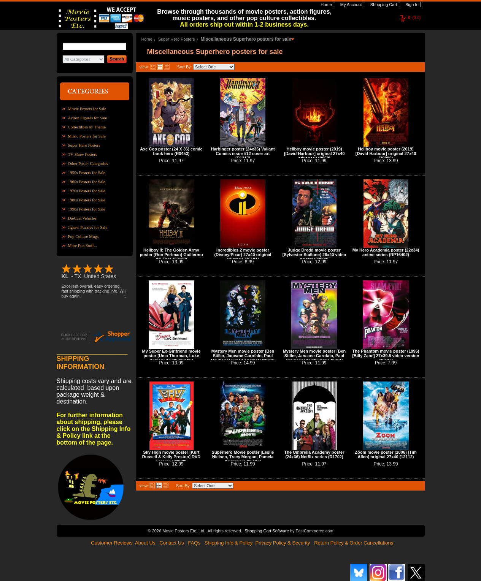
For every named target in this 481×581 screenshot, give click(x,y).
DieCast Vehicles (82, 218)
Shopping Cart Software (266, 531)
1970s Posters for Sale (86, 190)
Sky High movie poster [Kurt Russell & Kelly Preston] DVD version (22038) (171, 457)
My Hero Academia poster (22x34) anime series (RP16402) (385, 252)
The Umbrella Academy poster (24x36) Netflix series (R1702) (314, 454)
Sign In (411, 4)
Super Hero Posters (84, 145)
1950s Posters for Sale (86, 172)
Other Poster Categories (88, 163)
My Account (350, 4)
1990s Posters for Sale (86, 209)
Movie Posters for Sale (87, 108)
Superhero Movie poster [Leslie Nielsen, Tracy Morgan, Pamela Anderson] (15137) (243, 457)
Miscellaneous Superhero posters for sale (246, 39)
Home (325, 4)
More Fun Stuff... (82, 245)
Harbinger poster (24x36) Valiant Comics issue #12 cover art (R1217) (243, 153)
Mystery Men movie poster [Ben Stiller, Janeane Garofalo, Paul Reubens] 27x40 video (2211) (314, 356)
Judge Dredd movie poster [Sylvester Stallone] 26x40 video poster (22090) (314, 254)
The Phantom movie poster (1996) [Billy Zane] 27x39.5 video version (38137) (385, 356)
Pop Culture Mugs (83, 236)
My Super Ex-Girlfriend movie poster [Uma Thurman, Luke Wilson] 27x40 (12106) (171, 356)
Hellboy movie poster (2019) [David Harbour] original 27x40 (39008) (386, 153)
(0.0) (414, 17)
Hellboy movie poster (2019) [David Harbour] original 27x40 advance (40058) (314, 153)
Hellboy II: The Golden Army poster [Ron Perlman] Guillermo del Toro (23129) (171, 254)
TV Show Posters (82, 154)
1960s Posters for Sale (86, 181)
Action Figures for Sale (87, 118)
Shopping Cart (383, 4)
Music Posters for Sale (87, 136)
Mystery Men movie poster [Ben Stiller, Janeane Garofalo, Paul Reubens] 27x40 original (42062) (243, 356)
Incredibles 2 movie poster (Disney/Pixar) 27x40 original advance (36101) (242, 254)
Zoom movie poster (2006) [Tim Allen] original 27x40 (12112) (385, 454)
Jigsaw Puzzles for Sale (88, 227)
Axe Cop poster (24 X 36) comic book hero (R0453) (171, 151)
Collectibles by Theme (87, 127)
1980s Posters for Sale (86, 200)
